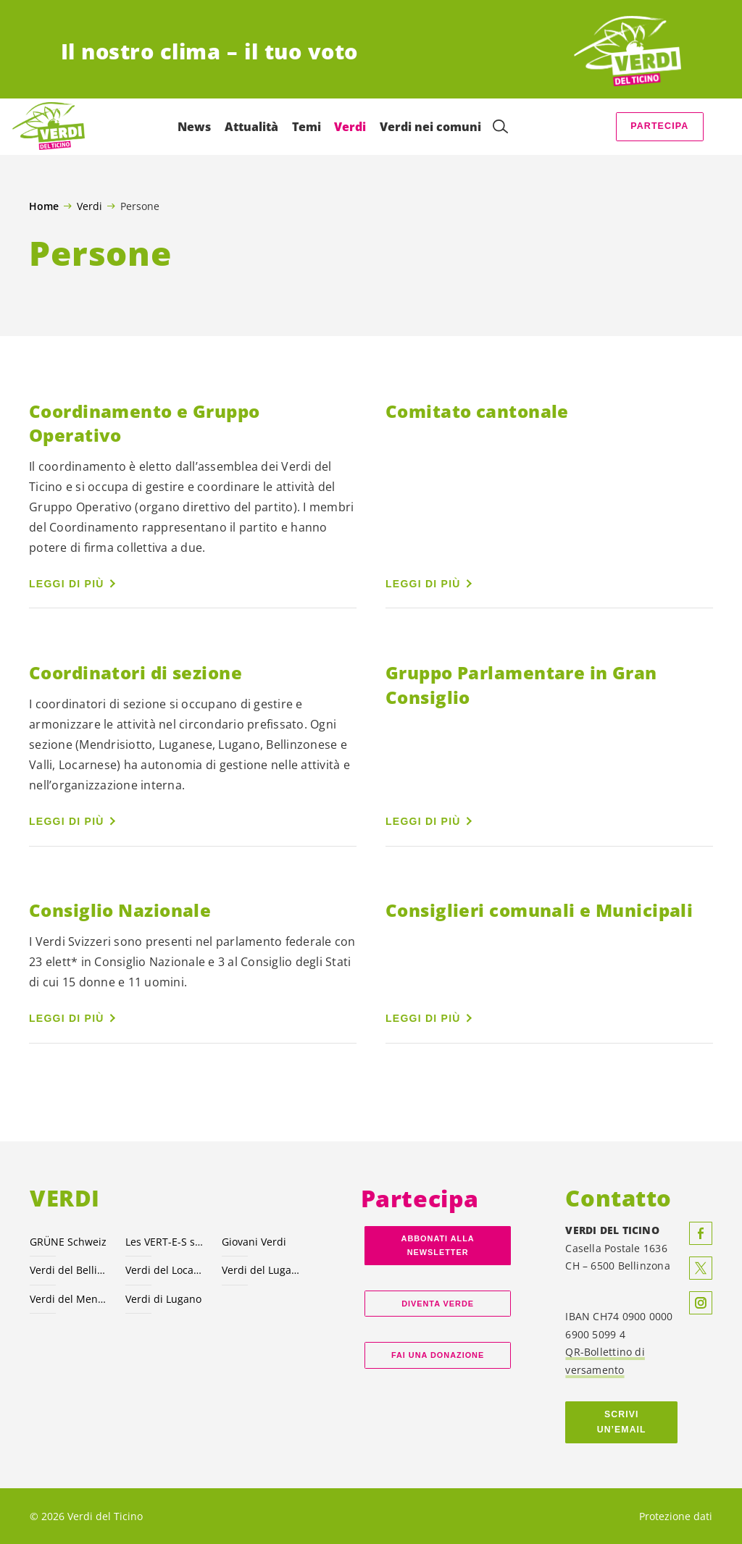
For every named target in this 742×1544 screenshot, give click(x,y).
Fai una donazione (437, 1355)
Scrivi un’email (621, 1422)
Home (44, 206)
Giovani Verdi (254, 1242)
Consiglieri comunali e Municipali (539, 910)
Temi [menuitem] (305, 127)
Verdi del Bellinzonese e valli (69, 1270)
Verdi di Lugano (163, 1299)
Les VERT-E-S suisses (164, 1242)
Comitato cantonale (477, 411)
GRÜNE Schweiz (68, 1242)
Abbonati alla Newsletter (438, 1245)
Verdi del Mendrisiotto (69, 1299)
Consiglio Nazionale (120, 910)
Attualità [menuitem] (251, 127)
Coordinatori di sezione (135, 672)
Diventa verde (437, 1303)
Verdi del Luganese (261, 1270)
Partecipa (659, 126)
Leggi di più (66, 584)
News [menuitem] (194, 127)
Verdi (89, 205)
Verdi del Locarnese (164, 1270)
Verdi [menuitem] (350, 127)
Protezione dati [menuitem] (675, 1516)
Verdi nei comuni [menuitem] (429, 127)
